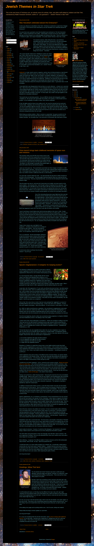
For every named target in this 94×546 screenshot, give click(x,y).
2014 (75, 96)
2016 (75, 92)
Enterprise (25, 144)
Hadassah (21, 72)
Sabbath (9, 69)
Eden (27, 461)
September (77, 109)
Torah (8, 79)
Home (47, 529)
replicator (42, 144)
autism (8, 50)
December (77, 97)
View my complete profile (78, 81)
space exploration (32, 258)
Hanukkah (30, 144)
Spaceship (9, 73)
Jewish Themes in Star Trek (29, 7)
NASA (27, 258)
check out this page (33, 371)
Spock (43, 461)
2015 (75, 94)
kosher (30, 461)
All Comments (10, 42)
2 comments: (41, 459)
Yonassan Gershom (78, 60)
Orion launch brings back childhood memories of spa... (80, 104)
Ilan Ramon (34, 144)
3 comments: (40, 142)
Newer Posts (22, 529)
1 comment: (40, 525)
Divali (46, 56)
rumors (45, 144)
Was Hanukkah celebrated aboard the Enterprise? (38, 23)
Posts (8, 40)
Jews (38, 144)
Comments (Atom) (30, 531)
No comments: (41, 256)
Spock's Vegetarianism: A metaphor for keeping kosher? (40, 265)
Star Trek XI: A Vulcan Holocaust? (79, 48)
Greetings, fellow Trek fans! (29, 467)
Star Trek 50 (9, 77)
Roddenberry (38, 461)
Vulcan (50, 461)
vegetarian (47, 461)
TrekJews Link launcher (79, 43)
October (77, 107)
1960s (24, 258)
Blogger (53, 539)
